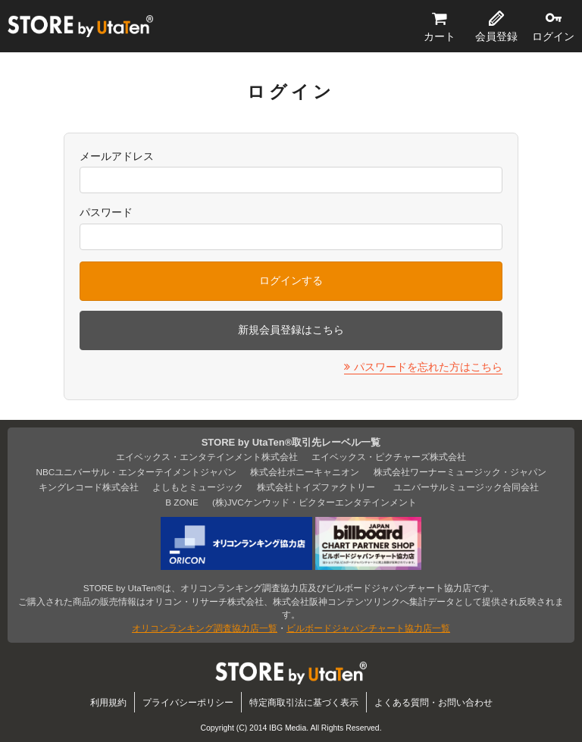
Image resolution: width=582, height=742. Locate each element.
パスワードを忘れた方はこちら (428, 367)
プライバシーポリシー (187, 702)
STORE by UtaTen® (80, 26)
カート (439, 36)
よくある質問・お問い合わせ (433, 702)
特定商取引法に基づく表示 (303, 702)
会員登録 (496, 36)
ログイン (553, 36)
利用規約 (108, 702)
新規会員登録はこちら (291, 330)
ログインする (291, 280)
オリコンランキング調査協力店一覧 (204, 628)
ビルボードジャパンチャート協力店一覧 (368, 628)
